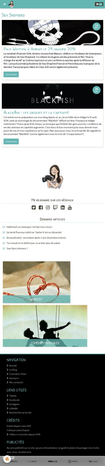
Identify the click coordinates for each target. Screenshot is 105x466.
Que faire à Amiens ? (17, 248)
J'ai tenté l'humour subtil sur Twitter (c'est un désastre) (34, 232)
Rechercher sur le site (20, 412)
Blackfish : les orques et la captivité (36, 112)
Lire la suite (11, 74)
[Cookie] (7, 459)
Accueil (13, 365)
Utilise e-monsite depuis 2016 (24, 434)
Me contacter (16, 382)
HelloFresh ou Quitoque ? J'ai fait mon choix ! (29, 226)
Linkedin (13, 408)
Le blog (13, 369)
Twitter (13, 395)
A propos (14, 378)
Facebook (14, 399)
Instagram (14, 404)
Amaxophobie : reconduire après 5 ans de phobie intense (36, 237)
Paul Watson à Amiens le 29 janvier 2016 (40, 48)
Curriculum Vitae (17, 373)
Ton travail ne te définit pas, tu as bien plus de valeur (33, 243)
